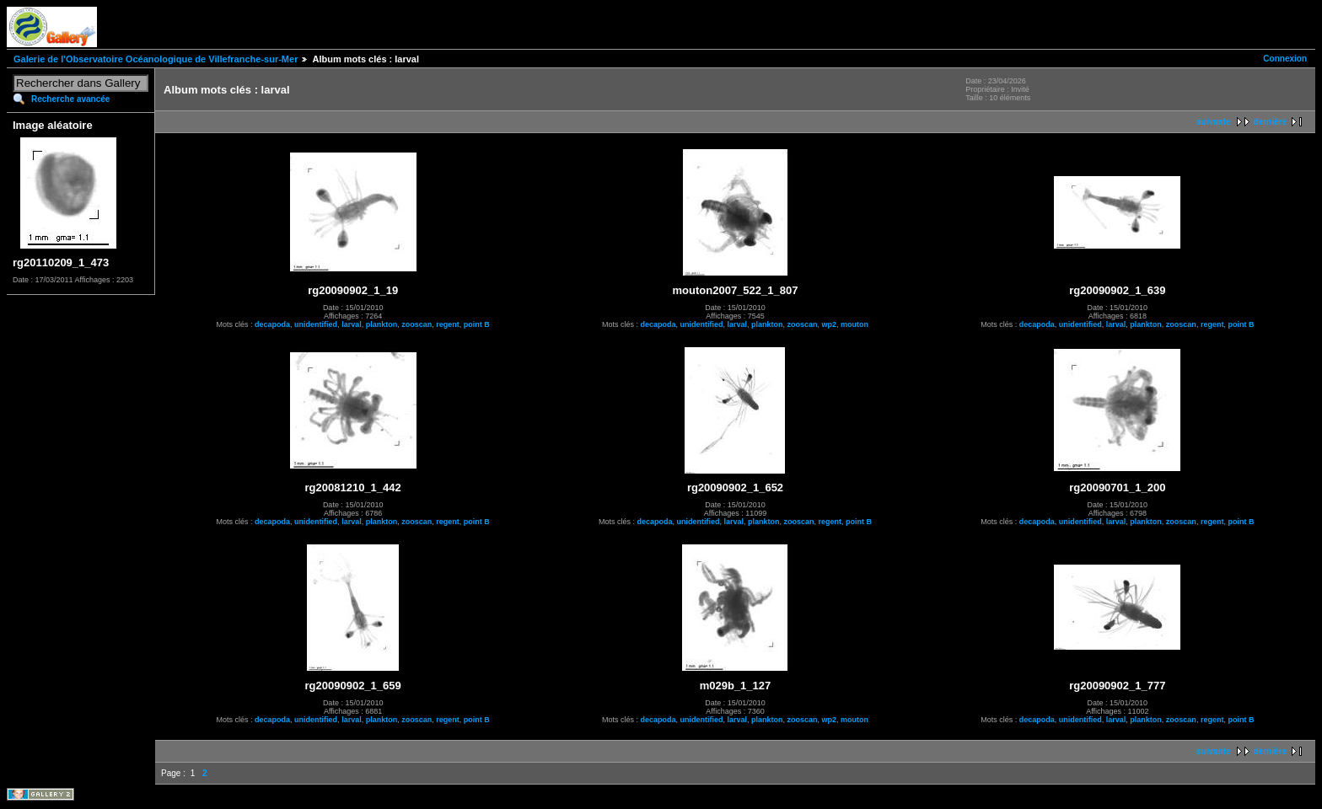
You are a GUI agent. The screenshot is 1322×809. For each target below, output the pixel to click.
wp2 (829, 324)
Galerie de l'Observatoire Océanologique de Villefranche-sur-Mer (155, 59)
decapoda (272, 324)
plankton (382, 324)
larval (351, 324)
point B (477, 324)
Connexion (1285, 58)
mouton (854, 324)
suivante (1213, 121)
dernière (1270, 121)
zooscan (416, 324)
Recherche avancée (70, 99)
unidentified (315, 324)
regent (447, 324)
